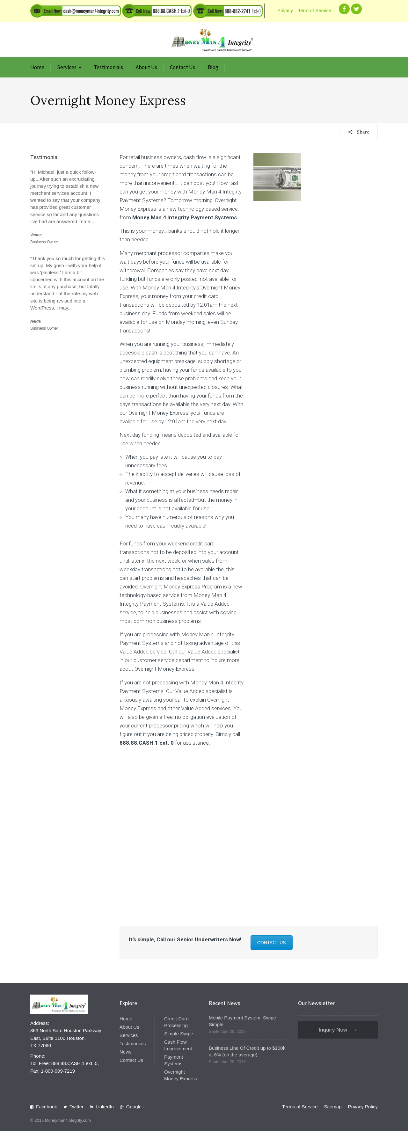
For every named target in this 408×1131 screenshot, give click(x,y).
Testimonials (108, 67)
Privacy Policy (363, 1106)
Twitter (76, 1106)
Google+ (135, 1106)
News (126, 1051)
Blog (213, 67)
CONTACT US (271, 942)
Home (37, 67)
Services (66, 67)
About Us (146, 67)
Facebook (46, 1106)
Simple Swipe (178, 1033)
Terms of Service (300, 1106)
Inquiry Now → (338, 1030)
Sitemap (333, 1106)
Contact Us (182, 67)
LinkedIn (105, 1106)
